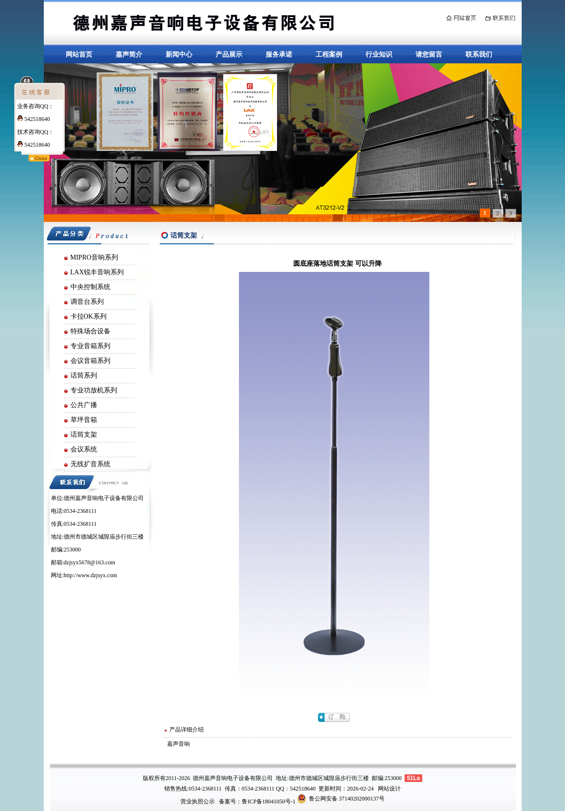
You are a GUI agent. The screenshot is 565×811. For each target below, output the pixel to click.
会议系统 (83, 449)
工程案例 (329, 54)
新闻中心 (179, 54)
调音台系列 (87, 301)
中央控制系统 (90, 286)
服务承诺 (279, 54)
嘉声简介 (129, 54)
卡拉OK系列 (88, 316)
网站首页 (79, 54)
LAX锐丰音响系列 (97, 272)
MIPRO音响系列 (94, 257)
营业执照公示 (197, 801)
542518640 (33, 119)
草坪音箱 (83, 419)
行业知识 (379, 54)
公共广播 (83, 405)
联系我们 (479, 54)
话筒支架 (83, 434)
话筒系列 (83, 375)
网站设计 (389, 788)
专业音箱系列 (90, 346)
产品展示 (229, 54)
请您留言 (429, 54)
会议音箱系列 (90, 360)
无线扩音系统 (90, 464)
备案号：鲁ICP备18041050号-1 (257, 801)
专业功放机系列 (93, 390)
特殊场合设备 (90, 331)
